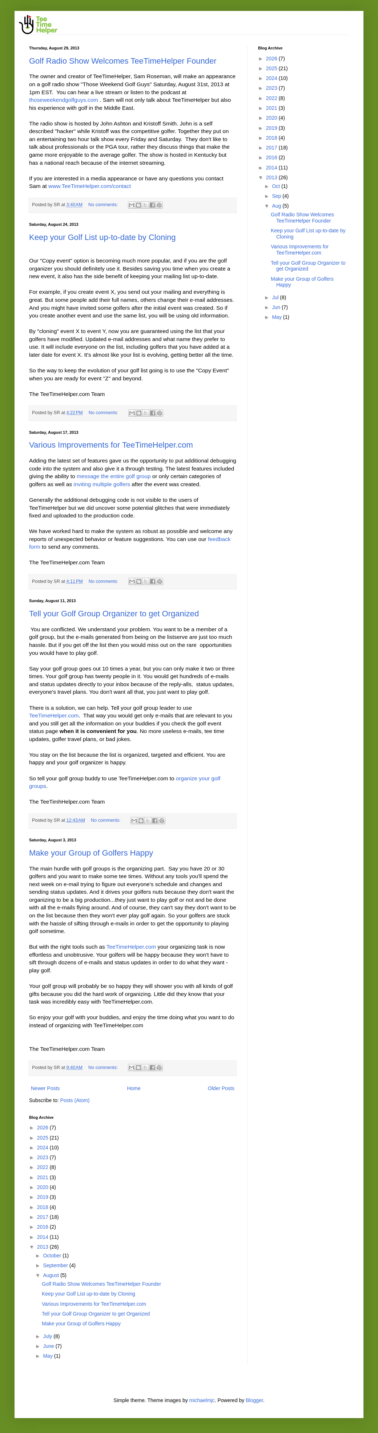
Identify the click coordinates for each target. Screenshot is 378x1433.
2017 (43, 1217)
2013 (43, 1247)
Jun (276, 307)
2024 (43, 1147)
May (48, 1356)
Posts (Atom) (75, 1100)
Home (133, 1088)
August (51, 1275)
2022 (43, 1167)
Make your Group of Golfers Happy (91, 852)
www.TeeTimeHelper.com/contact (89, 186)
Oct (276, 186)
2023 (43, 1157)
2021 (43, 1177)
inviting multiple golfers (101, 484)
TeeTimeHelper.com (54, 715)
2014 (43, 1237)
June (49, 1346)
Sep (277, 196)
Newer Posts (45, 1088)
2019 (43, 1197)
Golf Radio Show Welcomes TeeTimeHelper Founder (123, 60)
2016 (43, 1227)
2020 (43, 1187)
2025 (43, 1138)
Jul (276, 297)
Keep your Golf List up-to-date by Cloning (102, 237)
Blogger (254, 1400)
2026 (43, 1127)
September (56, 1265)
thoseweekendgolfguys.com (63, 100)
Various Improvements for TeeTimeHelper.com (111, 444)
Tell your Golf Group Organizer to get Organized (114, 613)
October (53, 1255)
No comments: (103, 204)
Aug (277, 206)
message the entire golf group (114, 476)
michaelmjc (202, 1400)
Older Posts (221, 1088)
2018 (43, 1207)
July (48, 1336)
